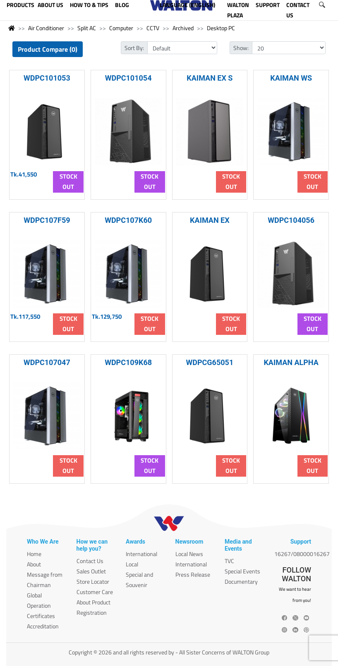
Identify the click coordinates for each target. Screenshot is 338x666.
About (34, 564)
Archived (183, 28)
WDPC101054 (128, 78)
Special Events (242, 571)
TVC (229, 560)
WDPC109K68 (128, 362)
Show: (241, 47)
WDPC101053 (47, 78)
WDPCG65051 (210, 362)
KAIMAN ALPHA (291, 362)
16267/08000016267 (302, 553)
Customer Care (95, 591)
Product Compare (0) (47, 49)
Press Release (192, 574)
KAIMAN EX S (210, 78)
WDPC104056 (291, 220)
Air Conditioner (46, 28)
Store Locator (93, 581)
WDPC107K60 (128, 220)
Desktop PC (221, 28)
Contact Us (90, 560)
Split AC (86, 28)
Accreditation (43, 626)
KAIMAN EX (210, 220)
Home (34, 553)
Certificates (41, 615)
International (141, 553)
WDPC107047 (47, 362)
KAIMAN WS (291, 78)
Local (132, 564)
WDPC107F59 (47, 220)
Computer (121, 28)
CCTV (152, 28)
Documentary (241, 581)
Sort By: (134, 47)
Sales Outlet (91, 571)
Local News (189, 553)
